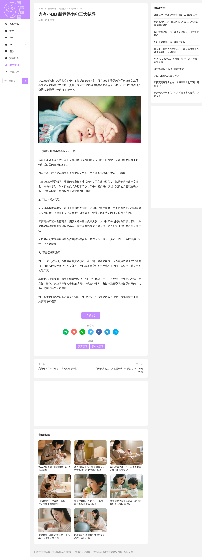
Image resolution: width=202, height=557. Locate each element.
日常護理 (72, 9)
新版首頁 (12, 24)
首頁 (9, 31)
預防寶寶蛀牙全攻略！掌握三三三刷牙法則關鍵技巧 (54, 490)
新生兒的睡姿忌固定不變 (166, 75)
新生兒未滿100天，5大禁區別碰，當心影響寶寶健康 (175, 60)
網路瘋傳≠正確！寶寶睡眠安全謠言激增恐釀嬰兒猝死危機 (90, 456)
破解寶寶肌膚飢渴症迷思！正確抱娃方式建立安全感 (54, 524)
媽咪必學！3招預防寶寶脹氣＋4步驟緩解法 (54, 456)
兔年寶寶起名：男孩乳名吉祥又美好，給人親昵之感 (119, 370)
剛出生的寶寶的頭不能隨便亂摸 (169, 42)
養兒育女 (62, 9)
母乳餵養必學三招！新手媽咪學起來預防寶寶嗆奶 (126, 456)
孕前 (9, 37)
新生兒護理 (97, 346)
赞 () (90, 315)
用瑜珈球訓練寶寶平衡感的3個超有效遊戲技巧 (90, 524)
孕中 (9, 44)
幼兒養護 (12, 65)
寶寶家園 (15, 9)
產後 (9, 51)
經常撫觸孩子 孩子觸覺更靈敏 (169, 69)
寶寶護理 (82, 346)
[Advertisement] (91, 51)
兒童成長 (12, 72)
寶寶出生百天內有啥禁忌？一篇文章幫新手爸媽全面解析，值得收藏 (176, 50)
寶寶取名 (12, 58)
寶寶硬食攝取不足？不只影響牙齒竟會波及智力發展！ (90, 490)
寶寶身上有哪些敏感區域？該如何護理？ (58, 368)
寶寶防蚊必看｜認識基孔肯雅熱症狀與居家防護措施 (126, 490)
